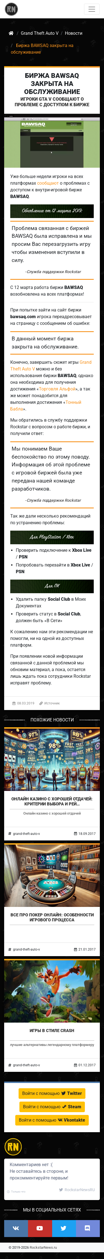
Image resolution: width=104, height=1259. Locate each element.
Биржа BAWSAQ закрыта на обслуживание (52, 84)
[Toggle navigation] (92, 9)
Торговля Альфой (57, 389)
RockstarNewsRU (77, 1190)
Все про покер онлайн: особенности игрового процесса (52, 917)
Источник (49, 703)
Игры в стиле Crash (52, 1030)
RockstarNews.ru (43, 1247)
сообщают (48, 183)
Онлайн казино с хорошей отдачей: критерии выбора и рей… (52, 802)
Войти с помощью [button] (52, 1093)
